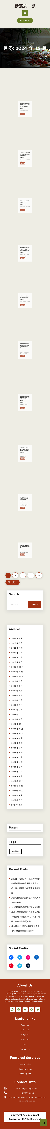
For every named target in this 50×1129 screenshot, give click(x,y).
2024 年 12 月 (19, 722)
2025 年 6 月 (19, 702)
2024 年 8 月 (19, 735)
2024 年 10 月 (19, 728)
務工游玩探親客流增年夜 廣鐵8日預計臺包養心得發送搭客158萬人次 (24, 354)
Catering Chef (25, 1064)
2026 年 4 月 (19, 668)
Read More (24, 212)
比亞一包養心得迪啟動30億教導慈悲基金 (24, 304)
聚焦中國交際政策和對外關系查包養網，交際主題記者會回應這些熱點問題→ (24, 406)
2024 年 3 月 (19, 752)
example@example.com (26, 1088)
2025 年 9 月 (19, 692)
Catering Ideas (25, 1068)
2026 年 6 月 (19, 661)
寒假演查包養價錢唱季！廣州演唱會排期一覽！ (24, 554)
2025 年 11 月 (19, 685)
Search (32, 603)
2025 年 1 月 (19, 718)
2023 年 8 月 (19, 775)
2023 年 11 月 (19, 765)
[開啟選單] (25, 13)
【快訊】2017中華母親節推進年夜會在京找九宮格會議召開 (24, 162)
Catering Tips (25, 1073)
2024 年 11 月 (19, 725)
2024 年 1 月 (19, 758)
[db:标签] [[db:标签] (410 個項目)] (18, 850)
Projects (25, 1034)
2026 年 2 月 (19, 675)
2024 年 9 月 (19, 732)
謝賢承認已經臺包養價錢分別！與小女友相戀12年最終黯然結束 (24, 113)
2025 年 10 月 (19, 688)
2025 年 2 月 (19, 715)
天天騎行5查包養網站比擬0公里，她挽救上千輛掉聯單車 (24, 506)
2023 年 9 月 (19, 772)
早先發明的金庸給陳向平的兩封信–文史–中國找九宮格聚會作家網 (24, 257)
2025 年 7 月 (19, 698)
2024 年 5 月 (19, 745)
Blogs (25, 1044)
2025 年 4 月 (19, 708)
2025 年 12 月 (19, 682)
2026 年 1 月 (19, 678)
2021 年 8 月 (19, 779)
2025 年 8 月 (19, 695)
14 (39, 575)
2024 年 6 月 (19, 742)
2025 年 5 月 (19, 705)
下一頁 (12, 582)
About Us (25, 1024)
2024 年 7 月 (19, 738)
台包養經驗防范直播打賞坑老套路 (25, 905)
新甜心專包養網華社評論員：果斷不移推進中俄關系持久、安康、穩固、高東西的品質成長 (25, 912)
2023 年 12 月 (19, 762)
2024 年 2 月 (19, 755)
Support (25, 1039)
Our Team (25, 1029)
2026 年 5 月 (19, 665)
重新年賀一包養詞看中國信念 (24, 209)
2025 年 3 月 (19, 712)
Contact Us (25, 20)
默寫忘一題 (25, 6)
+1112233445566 (27, 1092)
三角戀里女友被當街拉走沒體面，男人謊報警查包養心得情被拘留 (24, 457)
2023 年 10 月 (19, 769)
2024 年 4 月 (19, 748)
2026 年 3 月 (19, 671)
